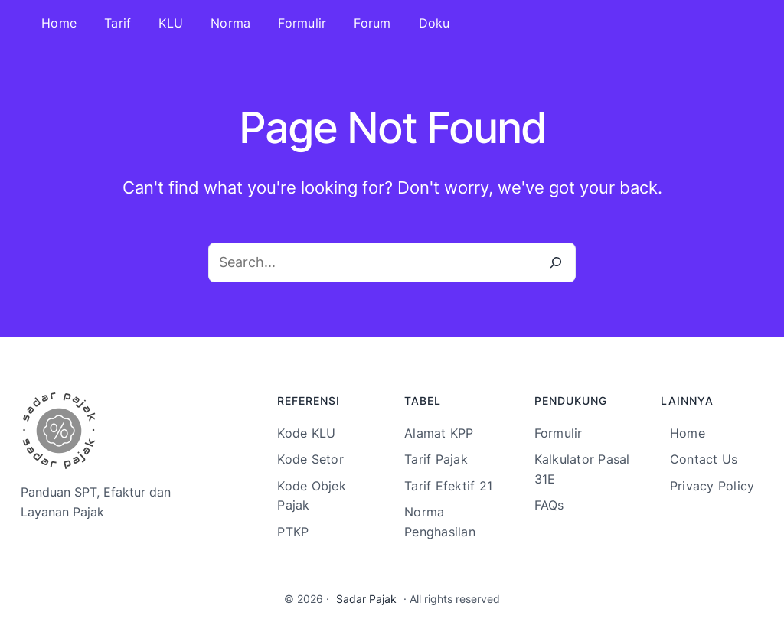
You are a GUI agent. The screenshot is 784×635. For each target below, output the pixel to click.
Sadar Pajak (366, 598)
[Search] (556, 262)
